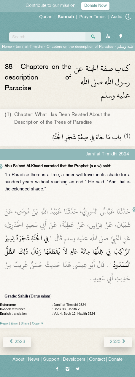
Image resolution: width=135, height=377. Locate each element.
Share (25, 323)
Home (7, 47)
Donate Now (95, 6)
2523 (17, 342)
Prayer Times (92, 16)
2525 (118, 342)
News (33, 359)
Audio (116, 16)
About (18, 359)
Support (51, 359)
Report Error (9, 323)
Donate (115, 359)
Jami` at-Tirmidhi (29, 47)
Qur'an (46, 16)
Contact (97, 359)
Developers (74, 359)
